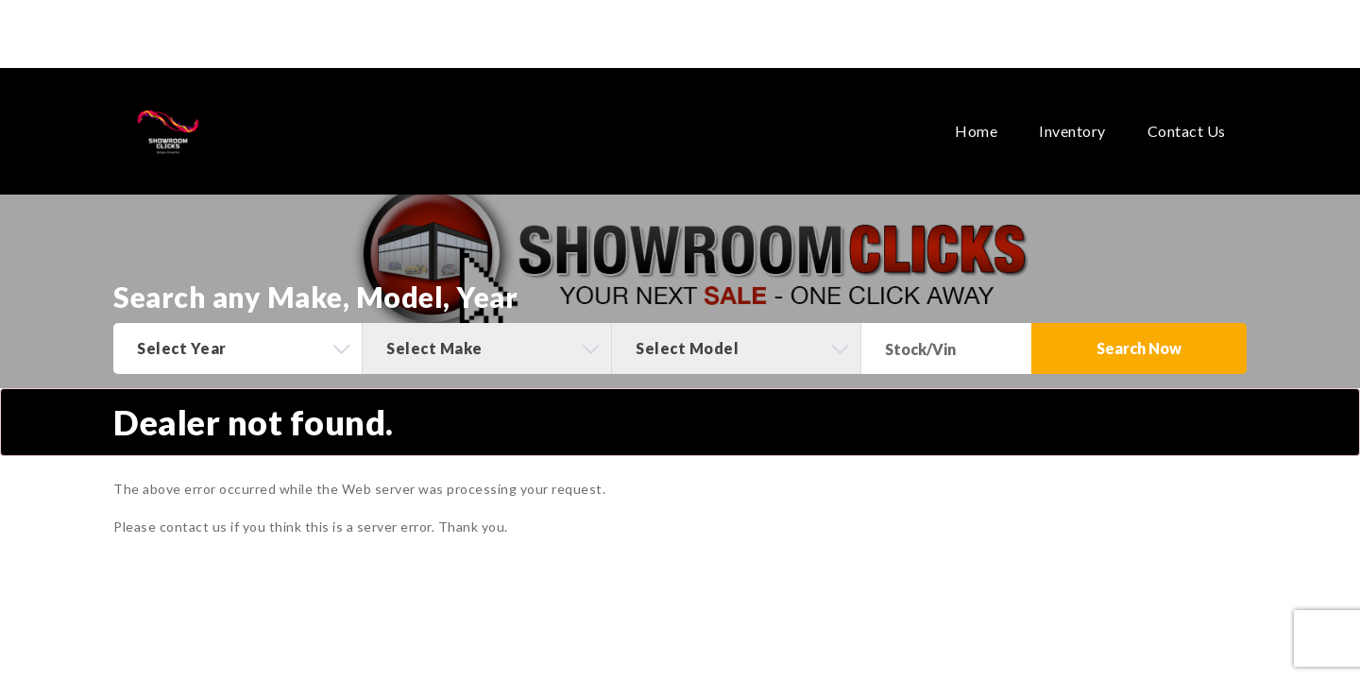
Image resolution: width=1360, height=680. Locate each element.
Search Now (1139, 348)
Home (976, 100)
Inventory (1072, 100)
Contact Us (1187, 100)
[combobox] (237, 348)
